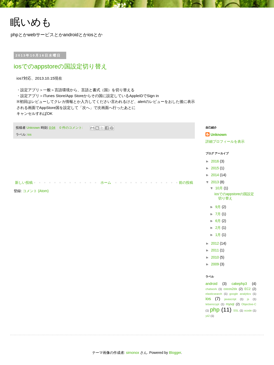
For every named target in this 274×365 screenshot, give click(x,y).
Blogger (175, 353)
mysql (230, 304)
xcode (248, 310)
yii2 (208, 315)
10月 (219, 188)
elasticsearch (214, 293)
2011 (215, 250)
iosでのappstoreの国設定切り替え (60, 66)
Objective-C (249, 304)
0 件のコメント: (71, 128)
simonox (132, 353)
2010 (215, 257)
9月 (218, 207)
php (214, 309)
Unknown (34, 128)
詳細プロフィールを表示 (225, 141)
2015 (215, 168)
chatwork (211, 288)
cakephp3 (239, 284)
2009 (215, 264)
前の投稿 (186, 182)
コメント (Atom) (36, 191)
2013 (215, 182)
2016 (215, 161)
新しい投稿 (24, 182)
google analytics (240, 293)
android (211, 284)
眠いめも (31, 22)
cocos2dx (230, 289)
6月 (218, 221)
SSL (235, 310)
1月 (218, 235)
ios (29, 134)
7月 (218, 214)
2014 (215, 175)
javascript (230, 299)
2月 (218, 228)
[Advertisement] (104, 165)
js (248, 299)
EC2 (247, 289)
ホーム (105, 182)
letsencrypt (212, 304)
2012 (215, 243)
